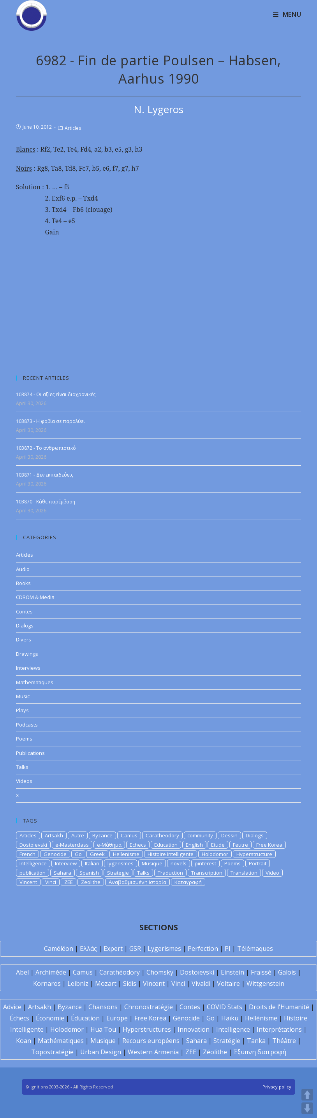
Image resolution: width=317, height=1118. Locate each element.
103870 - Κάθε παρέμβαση (45, 501)
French (27, 854)
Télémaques (255, 948)
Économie (50, 1018)
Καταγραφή (188, 882)
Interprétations (279, 1029)
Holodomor (215, 854)
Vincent (28, 882)
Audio (23, 569)
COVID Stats (224, 1007)
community (200, 835)
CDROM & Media (35, 597)
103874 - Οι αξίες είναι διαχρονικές (55, 394)
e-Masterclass (72, 844)
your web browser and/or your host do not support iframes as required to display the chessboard (158, 300)
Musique (152, 863)
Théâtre (284, 1040)
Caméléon (58, 948)
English (194, 844)
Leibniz (77, 983)
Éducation (85, 1018)
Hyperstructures (147, 1029)
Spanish (89, 872)
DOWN (307, 1108)
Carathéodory (119, 972)
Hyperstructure (254, 854)
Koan (23, 1040)
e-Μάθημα (109, 844)
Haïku (229, 1018)
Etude (218, 844)
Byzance (102, 835)
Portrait (257, 863)
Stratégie (226, 1040)
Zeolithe (90, 882)
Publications (30, 752)
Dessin (229, 835)
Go (78, 854)
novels (179, 863)
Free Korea (269, 844)
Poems (24, 738)
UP (307, 1095)
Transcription (206, 872)
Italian (92, 863)
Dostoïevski (197, 972)
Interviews (28, 667)
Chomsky (159, 972)
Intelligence (33, 863)
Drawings (27, 653)
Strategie (118, 872)
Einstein (232, 972)
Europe (117, 1018)
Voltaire (228, 983)
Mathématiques (61, 1040)
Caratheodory (162, 835)
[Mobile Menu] (287, 14)
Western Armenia (153, 1052)
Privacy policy (276, 1087)
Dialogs (24, 625)
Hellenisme (126, 854)
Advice (12, 1007)
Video (272, 872)
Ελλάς (88, 948)
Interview (66, 863)
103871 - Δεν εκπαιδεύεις (44, 475)
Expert (113, 948)
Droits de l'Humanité (279, 1007)
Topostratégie (52, 1052)
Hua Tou (103, 1029)
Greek (97, 854)
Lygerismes (164, 948)
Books (23, 583)
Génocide (186, 1018)
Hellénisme (261, 1018)
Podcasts (27, 724)
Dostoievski (33, 844)
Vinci (50, 882)
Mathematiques (34, 682)
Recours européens (151, 1040)
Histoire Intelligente (171, 854)
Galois (287, 972)
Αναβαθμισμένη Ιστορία (137, 882)
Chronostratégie (148, 1007)
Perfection (203, 948)
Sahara (62, 872)
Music (23, 696)
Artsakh (54, 835)
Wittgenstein (265, 983)
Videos (24, 780)
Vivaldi (201, 983)
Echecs (138, 844)
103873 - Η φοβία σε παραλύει (50, 421)
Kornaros (47, 983)
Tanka (256, 1040)
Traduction (170, 872)
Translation (244, 872)
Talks (22, 766)
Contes (24, 611)
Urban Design (100, 1052)
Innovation (194, 1029)
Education (166, 844)
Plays (22, 710)
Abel (22, 972)
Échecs (19, 1018)
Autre (77, 835)
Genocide (55, 854)
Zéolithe (215, 1052)
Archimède (50, 972)
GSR (135, 948)
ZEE (68, 882)
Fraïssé (261, 972)
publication (32, 872)
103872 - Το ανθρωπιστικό (46, 448)
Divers (23, 639)
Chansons (103, 1007)
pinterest (205, 863)
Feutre (240, 844)
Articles (73, 128)
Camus (129, 835)
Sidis (129, 983)
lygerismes (120, 863)
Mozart (105, 983)
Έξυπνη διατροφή (260, 1052)
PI (228, 948)
